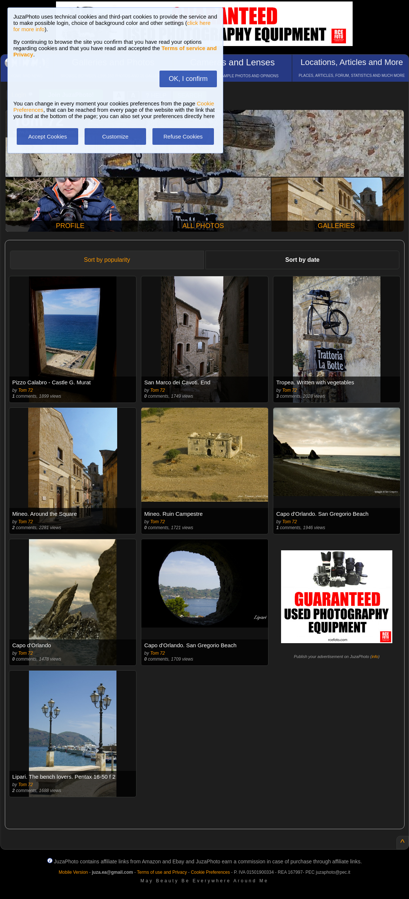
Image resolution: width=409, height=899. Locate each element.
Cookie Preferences (210, 872)
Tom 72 (25, 390)
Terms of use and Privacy (162, 872)
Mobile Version (73, 872)
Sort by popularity (107, 260)
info (375, 656)
